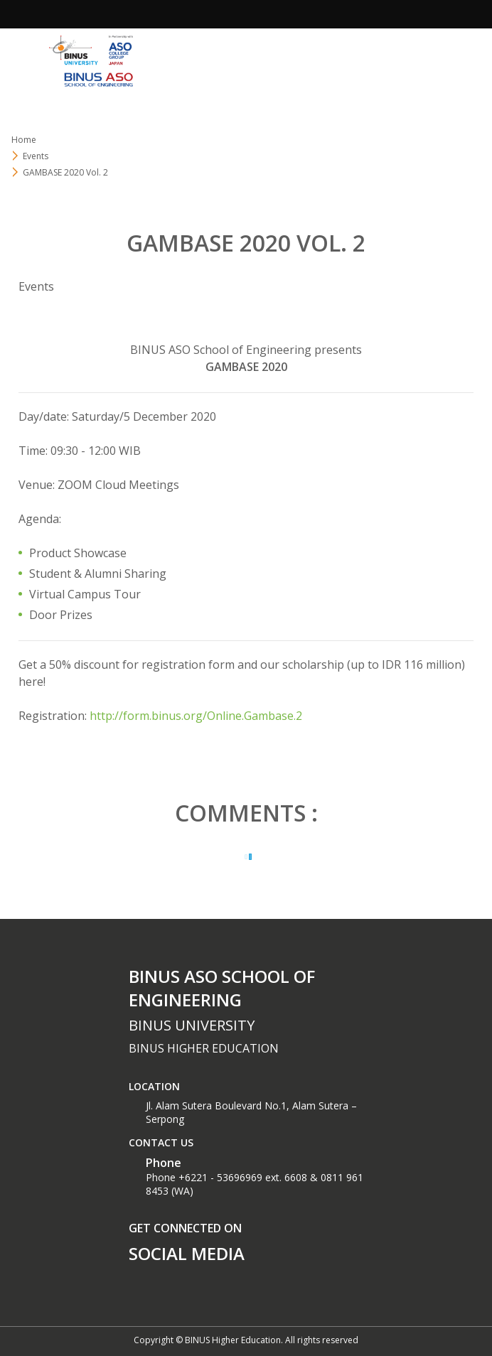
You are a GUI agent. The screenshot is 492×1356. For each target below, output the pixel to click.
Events (36, 286)
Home (23, 140)
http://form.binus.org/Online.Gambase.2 (196, 715)
